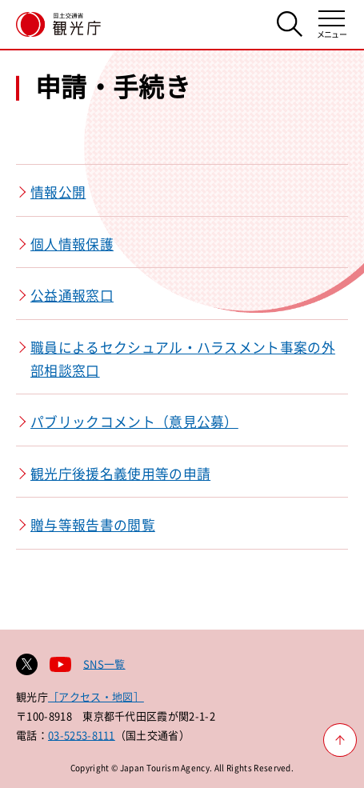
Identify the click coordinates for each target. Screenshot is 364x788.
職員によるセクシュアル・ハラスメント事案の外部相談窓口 (182, 359)
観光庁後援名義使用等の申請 (120, 473)
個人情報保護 (72, 244)
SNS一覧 (104, 663)
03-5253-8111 (81, 734)
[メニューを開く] (331, 24)
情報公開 (58, 192)
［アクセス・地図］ (96, 696)
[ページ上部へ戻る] (340, 740)
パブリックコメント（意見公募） (134, 421)
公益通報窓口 (72, 295)
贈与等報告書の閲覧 (92, 524)
